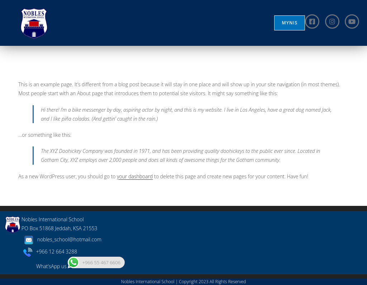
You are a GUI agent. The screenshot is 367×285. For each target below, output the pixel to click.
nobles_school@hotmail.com (61, 239)
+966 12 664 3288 (50, 251)
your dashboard (135, 176)
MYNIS (289, 23)
